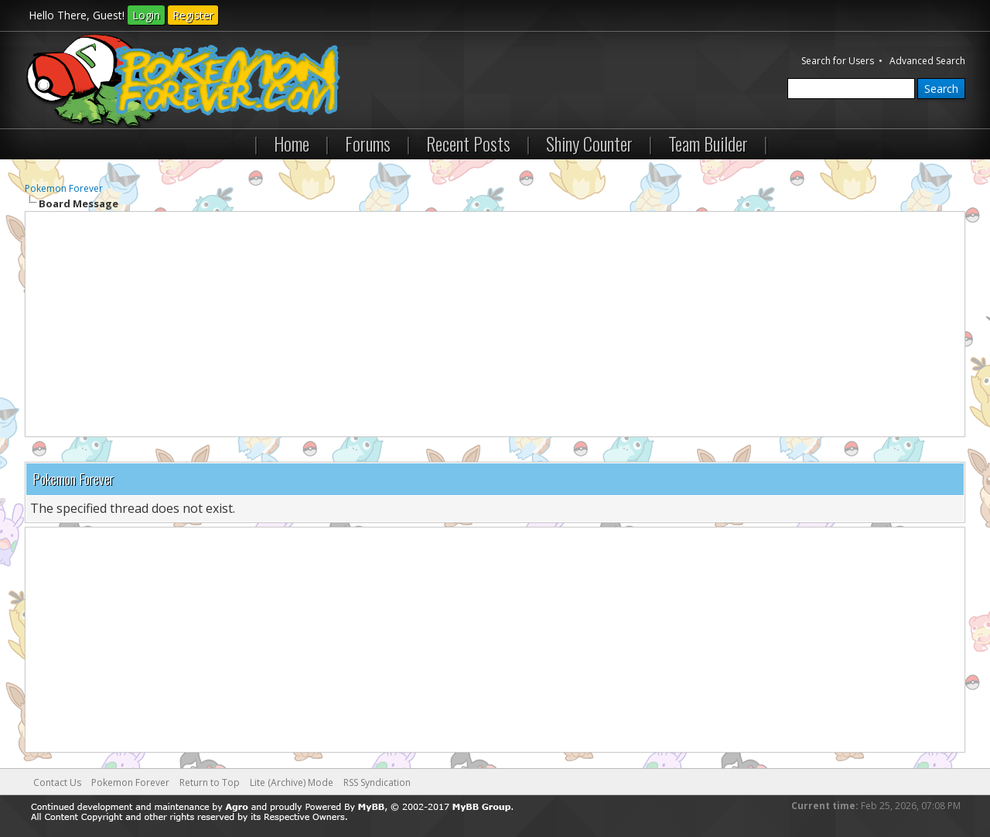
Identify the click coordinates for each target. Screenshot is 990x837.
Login (146, 15)
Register (192, 15)
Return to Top (209, 782)
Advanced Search (927, 60)
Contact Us (57, 782)
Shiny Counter (589, 143)
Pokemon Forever (64, 188)
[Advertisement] (495, 324)
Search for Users (837, 60)
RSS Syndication (377, 782)
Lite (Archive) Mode (291, 782)
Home (291, 143)
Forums (368, 143)
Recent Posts (468, 143)
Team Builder (708, 143)
